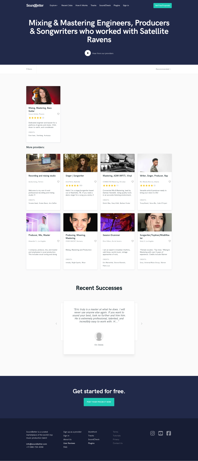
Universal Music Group (152, 263)
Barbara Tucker (125, 203)
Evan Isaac (32, 135)
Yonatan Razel (33, 203)
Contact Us (118, 443)
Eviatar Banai (43, 203)
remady (68, 263)
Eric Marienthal (108, 263)
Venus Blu (153, 203)
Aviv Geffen (53, 203)
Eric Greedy (99, 345)
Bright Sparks (76, 263)
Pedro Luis (106, 266)
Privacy (116, 439)
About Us (67, 439)
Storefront (92, 432)
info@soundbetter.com (36, 444)
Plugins (117, 5)
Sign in (126, 5)
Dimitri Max (106, 203)
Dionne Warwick (119, 263)
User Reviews (69, 443)
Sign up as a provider (72, 432)
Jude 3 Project (162, 203)
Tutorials (117, 436)
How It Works (82, 5)
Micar (84, 263)
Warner (163, 263)
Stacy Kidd (115, 203)
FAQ (65, 447)
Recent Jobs (66, 5)
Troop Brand (144, 203)
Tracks (93, 5)
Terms (115, 432)
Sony (141, 263)
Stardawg (40, 135)
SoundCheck (105, 5)
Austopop (47, 135)
